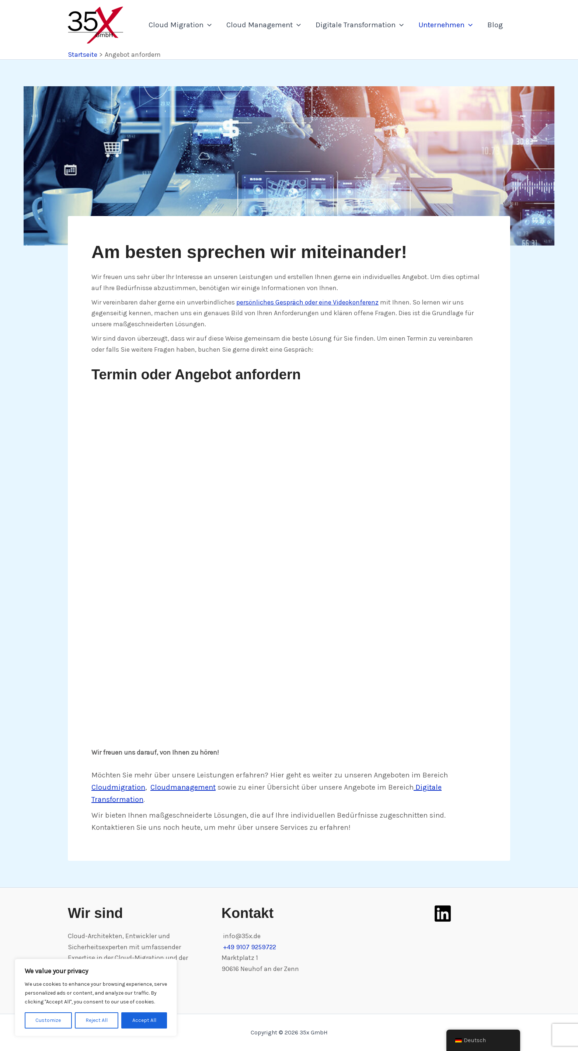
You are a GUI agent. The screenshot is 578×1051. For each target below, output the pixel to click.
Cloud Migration (180, 25)
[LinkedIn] (443, 913)
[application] (207, 25)
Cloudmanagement (183, 787)
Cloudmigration (118, 787)
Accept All (144, 1020)
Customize (48, 1020)
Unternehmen (445, 25)
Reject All (97, 1020)
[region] (96, 997)
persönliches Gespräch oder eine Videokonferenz (308, 302)
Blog (495, 25)
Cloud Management (263, 25)
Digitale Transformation (360, 25)
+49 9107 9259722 (250, 947)
